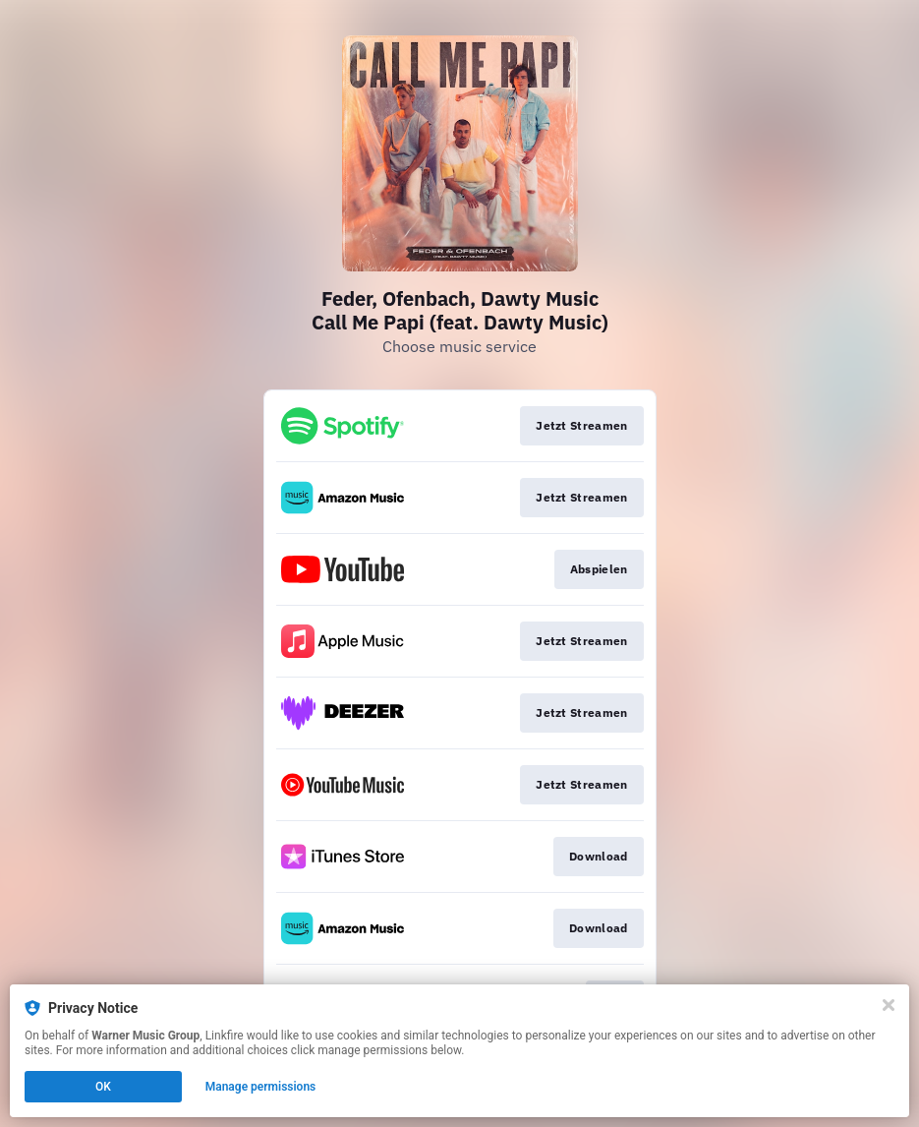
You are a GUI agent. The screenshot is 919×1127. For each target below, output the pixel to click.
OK (103, 1087)
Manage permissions (260, 1087)
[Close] (888, 1005)
